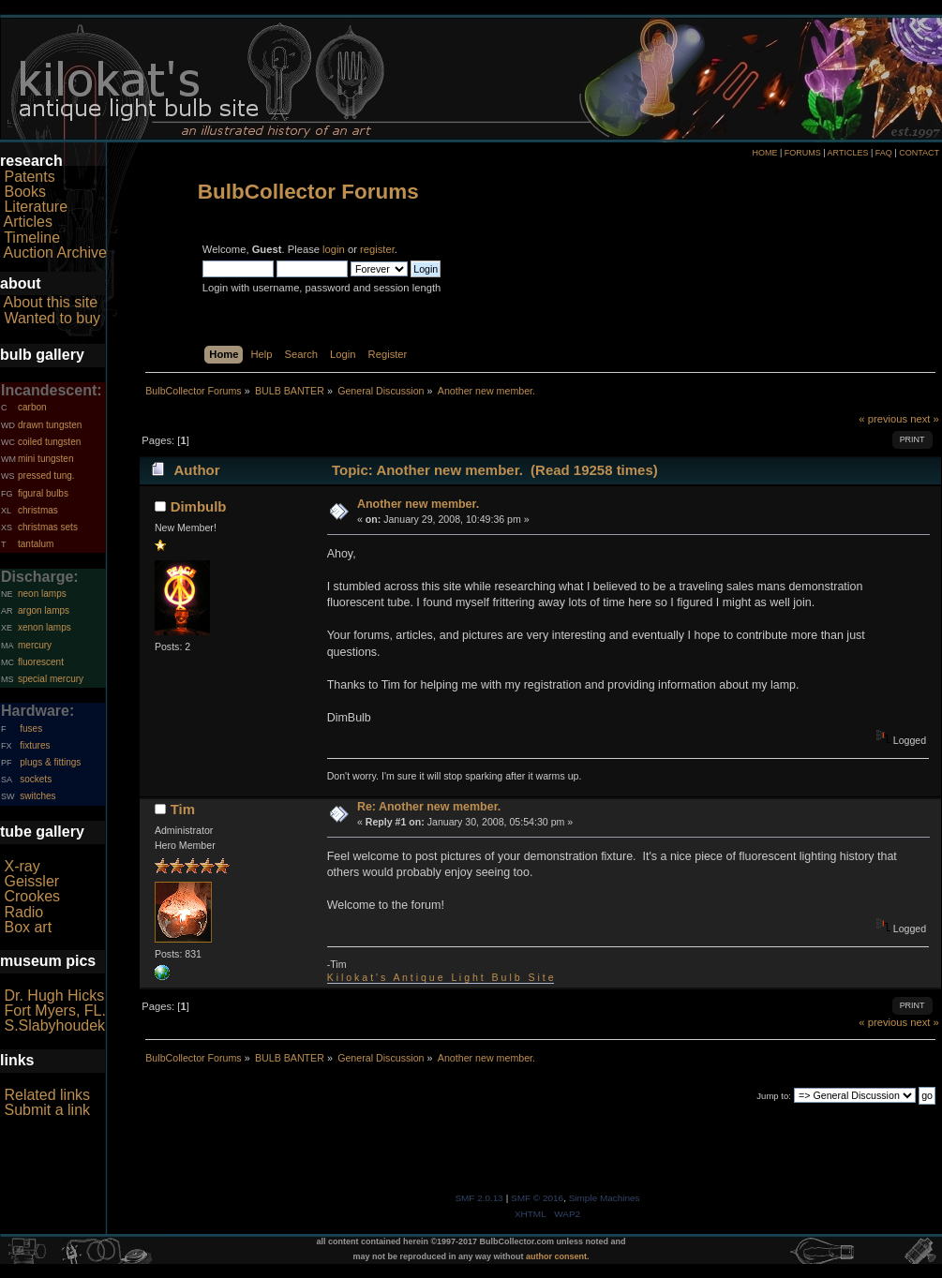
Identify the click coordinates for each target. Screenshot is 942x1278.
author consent (556, 1256)
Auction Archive (55, 252)
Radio (23, 912)
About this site (51, 302)
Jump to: (773, 1096)
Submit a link (47, 1110)
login (333, 249)
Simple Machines (604, 1198)
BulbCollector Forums (308, 191)
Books (24, 192)
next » (924, 418)
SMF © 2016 (537, 1198)
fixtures (35, 745)
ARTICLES (848, 152)
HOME (764, 152)
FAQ (883, 152)
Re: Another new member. (429, 806)
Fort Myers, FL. (54, 1010)
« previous (883, 418)
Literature (35, 207)
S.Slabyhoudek (54, 1025)
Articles (28, 222)
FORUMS (803, 152)
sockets (36, 779)
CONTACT (919, 152)
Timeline (32, 237)
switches (37, 796)
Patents (29, 177)
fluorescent (41, 662)
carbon (32, 407)
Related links (47, 1095)
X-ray (21, 866)
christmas (38, 510)
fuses (31, 728)
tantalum (35, 544)
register (377, 249)
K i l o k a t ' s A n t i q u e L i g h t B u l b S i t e (440, 977)
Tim (183, 809)
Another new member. (418, 504)
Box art (28, 927)
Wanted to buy (52, 318)
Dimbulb (199, 506)
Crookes (32, 896)
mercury (35, 645)
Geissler (31, 881)
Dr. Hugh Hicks (54, 995)
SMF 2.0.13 (479, 1198)
